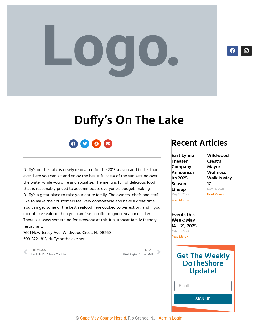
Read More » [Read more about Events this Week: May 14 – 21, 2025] (180, 236)
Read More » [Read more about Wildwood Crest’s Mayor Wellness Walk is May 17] (215, 194)
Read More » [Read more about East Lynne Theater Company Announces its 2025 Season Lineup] (180, 200)
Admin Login (170, 318)
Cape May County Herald (103, 318)
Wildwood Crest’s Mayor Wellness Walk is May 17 (219, 170)
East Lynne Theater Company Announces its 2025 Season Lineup (183, 173)
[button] (73, 143)
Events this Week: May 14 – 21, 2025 (184, 220)
